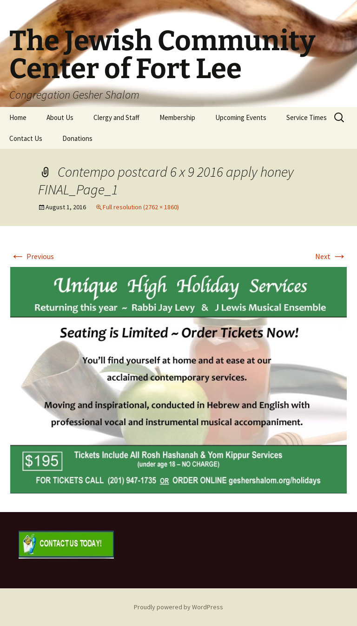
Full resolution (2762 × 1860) (141, 207)
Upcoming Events (240, 117)
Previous (32, 256)
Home (17, 117)
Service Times (306, 117)
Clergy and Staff (116, 117)
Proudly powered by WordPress (178, 607)
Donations (77, 138)
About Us (59, 117)
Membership (177, 117)
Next (331, 256)
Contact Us (25, 138)
